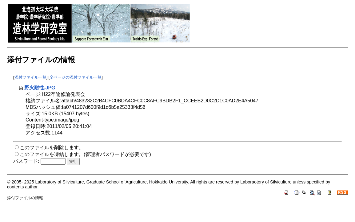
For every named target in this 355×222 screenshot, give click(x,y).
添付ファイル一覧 (30, 77)
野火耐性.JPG (36, 87)
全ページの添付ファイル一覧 (76, 77)
